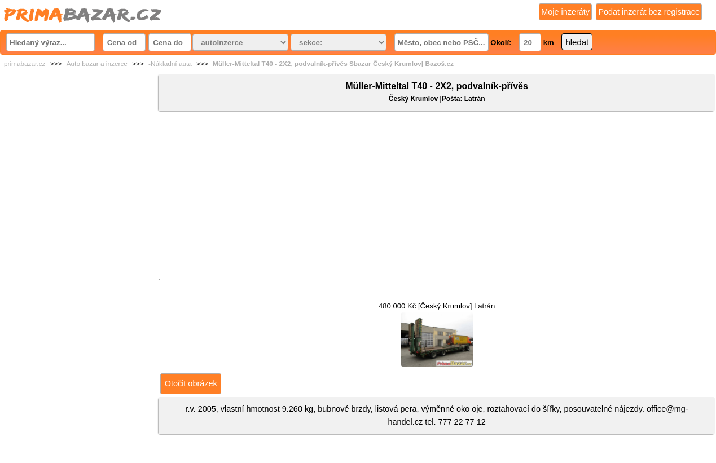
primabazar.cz (24, 64)
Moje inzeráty (565, 11)
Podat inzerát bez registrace (649, 11)
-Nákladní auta (170, 64)
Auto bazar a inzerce (97, 64)
